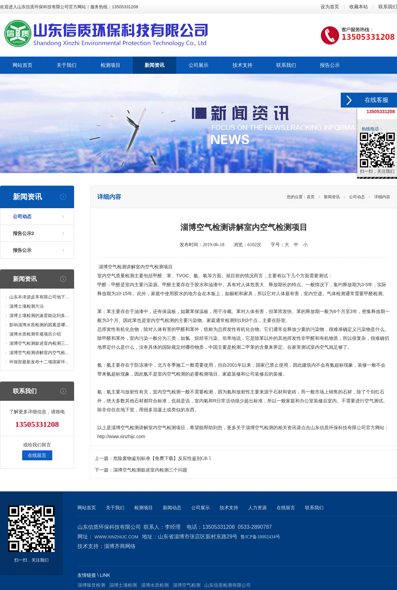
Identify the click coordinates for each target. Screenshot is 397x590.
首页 (311, 197)
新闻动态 (172, 507)
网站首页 (86, 507)
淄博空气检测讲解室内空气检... (39, 352)
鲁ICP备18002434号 (260, 536)
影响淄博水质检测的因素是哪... (39, 324)
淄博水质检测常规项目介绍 (35, 334)
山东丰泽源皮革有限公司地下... (39, 297)
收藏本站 (358, 6)
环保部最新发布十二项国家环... (39, 361)
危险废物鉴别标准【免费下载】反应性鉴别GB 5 (162, 458)
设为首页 (330, 6)
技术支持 (229, 507)
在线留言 (37, 455)
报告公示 (22, 250)
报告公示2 (23, 233)
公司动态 (22, 216)
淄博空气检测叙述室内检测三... (39, 343)
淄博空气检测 (112, 266)
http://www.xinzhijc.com (121, 436)
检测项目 (143, 507)
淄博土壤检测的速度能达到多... (39, 315)
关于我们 (115, 507)
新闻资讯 (332, 197)
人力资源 (257, 507)
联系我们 (387, 6)
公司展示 (200, 507)
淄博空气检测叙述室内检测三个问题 (150, 470)
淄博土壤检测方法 (26, 306)
